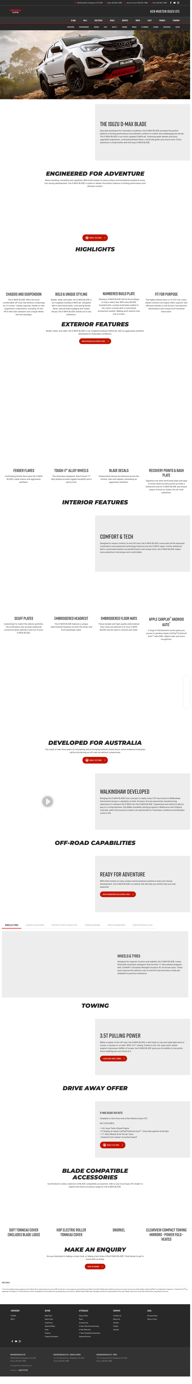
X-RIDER (155, 27)
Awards (116, 1330)
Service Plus (83, 1316)
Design (96, 27)
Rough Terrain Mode (116, 925)
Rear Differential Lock (143, 925)
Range (134, 27)
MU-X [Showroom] (85, 20)
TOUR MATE (167, 27)
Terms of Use (152, 1319)
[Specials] (186, 692)
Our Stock (98, 20)
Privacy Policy (152, 1316)
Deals (112, 20)
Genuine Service (85, 1336)
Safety (114, 27)
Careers (116, 1323)
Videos (115, 1326)
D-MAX (13, 1316)
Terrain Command (92, 925)
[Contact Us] (89, 2)
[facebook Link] (170, 2)
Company (176, 20)
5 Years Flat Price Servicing (89, 1326)
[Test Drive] (186, 705)
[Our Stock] (186, 678)
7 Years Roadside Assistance (89, 1333)
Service (125, 20)
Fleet (150, 20)
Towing (124, 27)
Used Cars (49, 1323)
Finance (162, 20)
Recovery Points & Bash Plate (64, 925)
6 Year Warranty (85, 1330)
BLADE (178, 27)
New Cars (48, 1316)
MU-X (13, 1319)
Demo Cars (49, 1319)
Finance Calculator (51, 1336)
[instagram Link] (178, 2)
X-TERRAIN (144, 27)
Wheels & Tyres (11, 925)
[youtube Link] (174, 2)
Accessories (83, 1323)
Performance (84, 27)
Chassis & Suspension (35, 925)
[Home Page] (15, 11)
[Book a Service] (186, 685)
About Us (116, 1319)
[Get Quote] (186, 698)
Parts (138, 20)
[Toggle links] (19, 1370)
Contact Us (117, 1316)
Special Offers (50, 1326)
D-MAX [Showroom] (73, 20)
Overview (70, 27)
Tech (105, 27)
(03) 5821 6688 (21, 1361)
